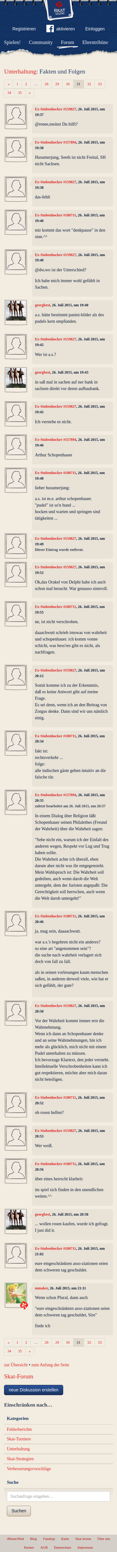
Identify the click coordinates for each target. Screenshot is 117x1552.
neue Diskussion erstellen (33, 1389)
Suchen (19, 1510)
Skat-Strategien (20, 1459)
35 (20, 93)
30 (68, 84)
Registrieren (24, 28)
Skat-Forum (18, 1376)
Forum (67, 42)
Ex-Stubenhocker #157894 (55, 142)
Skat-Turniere (19, 1439)
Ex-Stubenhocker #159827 (55, 109)
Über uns (103, 1539)
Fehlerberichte (19, 1429)
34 (9, 93)
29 (57, 84)
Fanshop (49, 1539)
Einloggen (95, 28)
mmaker (41, 1288)
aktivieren (60, 30)
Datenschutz (62, 1547)
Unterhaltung (20, 71)
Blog (33, 1539)
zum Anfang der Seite (50, 1365)
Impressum (85, 1547)
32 (89, 84)
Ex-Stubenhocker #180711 (55, 215)
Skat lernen (83, 1539)
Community (41, 42)
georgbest (42, 305)
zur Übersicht (16, 1365)
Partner (29, 1547)
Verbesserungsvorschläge (29, 1468)
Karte (65, 1539)
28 (46, 84)
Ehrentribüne (95, 42)
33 (100, 84)
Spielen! (12, 42)
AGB (44, 1547)
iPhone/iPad (15, 1539)
